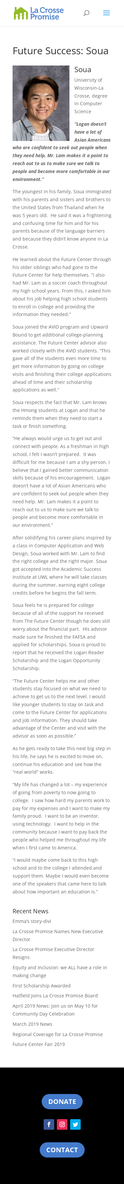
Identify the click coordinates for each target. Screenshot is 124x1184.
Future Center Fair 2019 (39, 1044)
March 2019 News (32, 1024)
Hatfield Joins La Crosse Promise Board (55, 995)
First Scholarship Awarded (42, 985)
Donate (62, 1101)
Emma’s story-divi (32, 921)
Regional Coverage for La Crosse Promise (58, 1034)
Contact (62, 1149)
